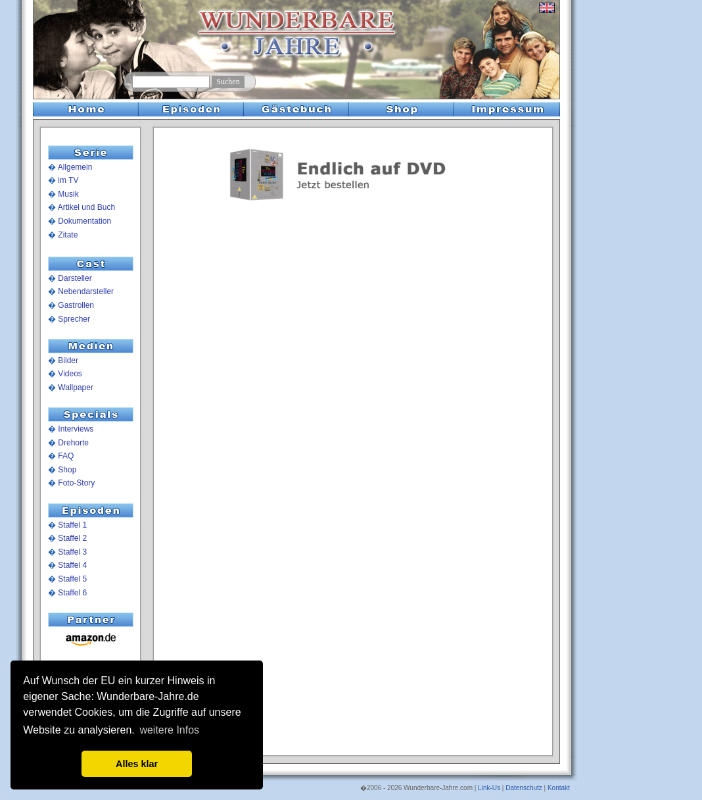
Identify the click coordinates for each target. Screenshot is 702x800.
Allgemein (75, 167)
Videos (70, 373)
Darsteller (74, 278)
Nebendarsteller (86, 291)
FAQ (66, 456)
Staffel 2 (72, 538)
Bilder (68, 360)
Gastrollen (76, 305)
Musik (68, 194)
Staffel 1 (72, 525)
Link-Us (489, 787)
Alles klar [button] (137, 764)
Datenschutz (523, 787)
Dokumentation (84, 221)
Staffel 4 (72, 565)
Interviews (75, 429)
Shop (67, 469)
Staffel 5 (72, 579)
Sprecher (74, 319)
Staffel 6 (72, 592)
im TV (68, 180)
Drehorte (73, 442)
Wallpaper (75, 387)
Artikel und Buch (86, 207)
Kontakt (559, 787)
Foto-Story (76, 483)
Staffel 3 (72, 552)
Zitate (68, 234)
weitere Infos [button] (169, 730)
